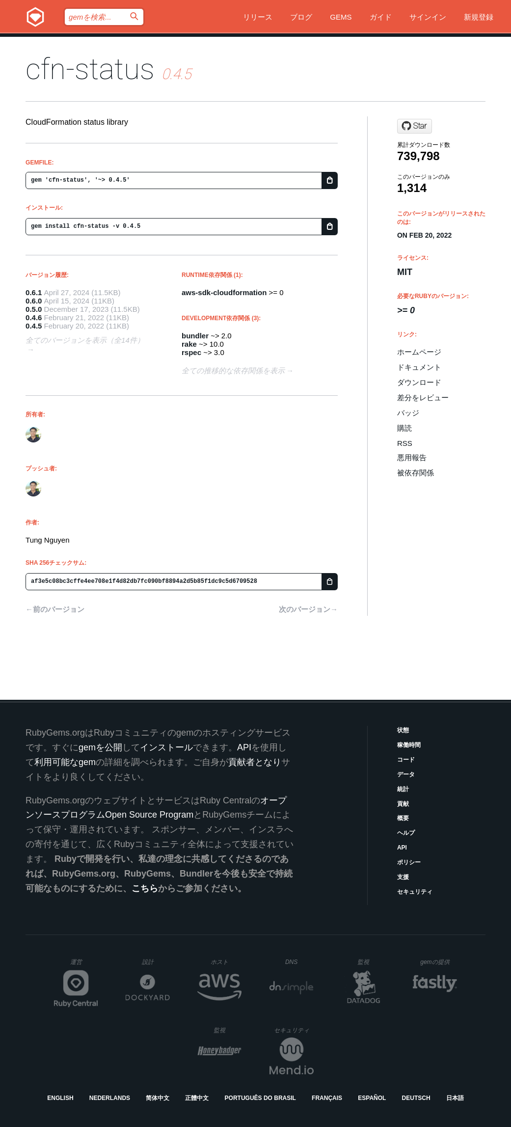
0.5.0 (34, 309)
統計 (403, 789)
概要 (403, 818)
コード (406, 759)
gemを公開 (100, 747)
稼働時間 (409, 745)
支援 (403, 877)
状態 (403, 730)
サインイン (427, 17)
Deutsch (416, 1098)
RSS (404, 443)
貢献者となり (254, 762)
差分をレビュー (423, 397)
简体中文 (157, 1098)
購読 (404, 428)
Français (327, 1098)
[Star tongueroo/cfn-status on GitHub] (414, 126)
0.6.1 (34, 292)
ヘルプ (406, 832)
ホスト (226, 961)
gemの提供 (438, 961)
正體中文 (197, 1098)
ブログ (301, 17)
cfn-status (90, 69)
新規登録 (478, 17)
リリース (257, 17)
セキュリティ (414, 891)
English (60, 1098)
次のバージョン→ (308, 609)
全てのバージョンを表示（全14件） (85, 340)
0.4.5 (34, 326)
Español (372, 1098)
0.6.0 (34, 301)
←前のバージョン (55, 609)
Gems (340, 17)
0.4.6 (34, 317)
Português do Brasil (260, 1098)
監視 (371, 961)
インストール (166, 747)
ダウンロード (419, 382)
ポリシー (409, 862)
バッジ (408, 413)
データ (406, 774)
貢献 (403, 803)
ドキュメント (419, 367)
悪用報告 (412, 457)
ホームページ (419, 352)
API (402, 847)
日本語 (455, 1098)
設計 (156, 961)
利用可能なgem (65, 762)
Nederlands (109, 1098)
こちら (145, 888)
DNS (299, 962)
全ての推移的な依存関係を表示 (233, 370)
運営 (84, 965)
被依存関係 (415, 472)
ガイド (381, 17)
